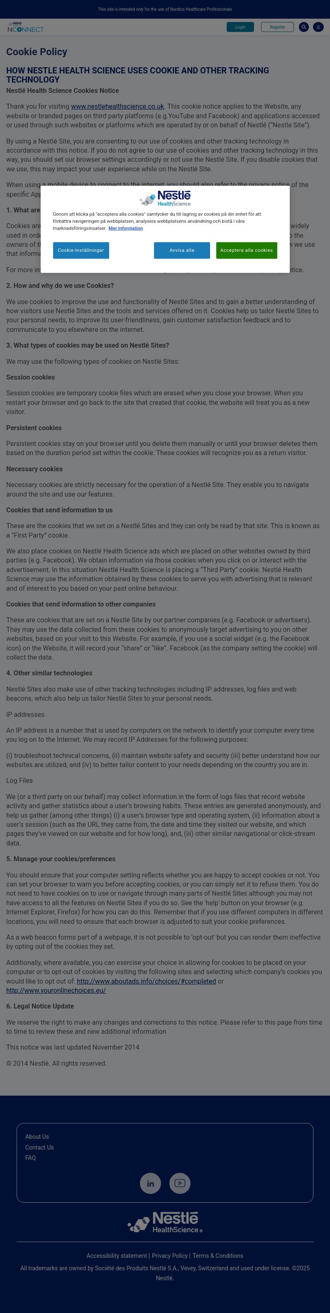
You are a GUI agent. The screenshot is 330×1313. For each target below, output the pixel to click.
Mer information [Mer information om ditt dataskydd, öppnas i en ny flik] (126, 228)
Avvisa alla (181, 250)
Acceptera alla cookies (246, 250)
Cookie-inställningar (81, 250)
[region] (165, 229)
